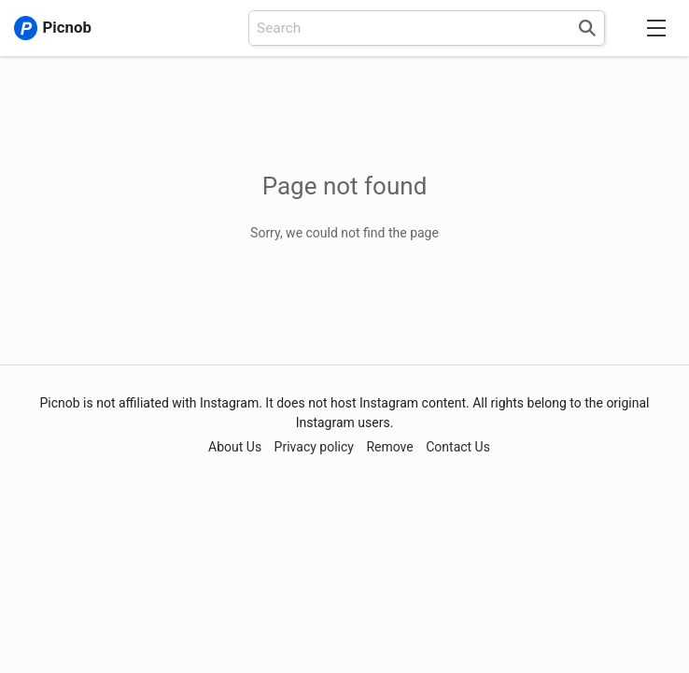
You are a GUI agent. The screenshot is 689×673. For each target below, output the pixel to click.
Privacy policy (314, 446)
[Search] (586, 28)
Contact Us (458, 446)
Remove (389, 446)
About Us (234, 446)
